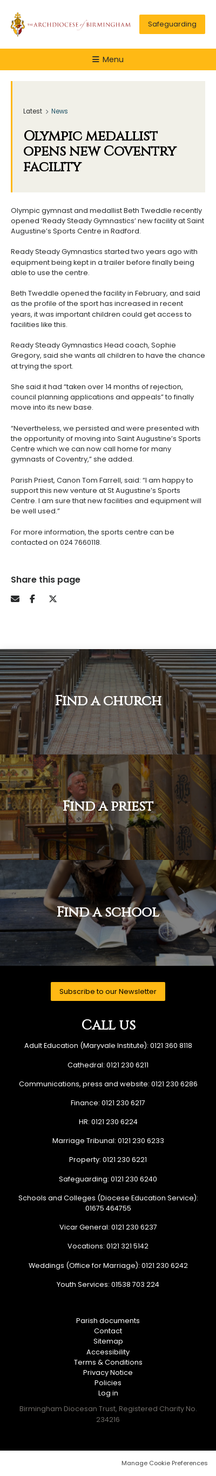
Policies (108, 1382)
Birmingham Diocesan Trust (71, 24)
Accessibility (108, 1352)
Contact (108, 1330)
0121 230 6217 (123, 1102)
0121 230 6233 (141, 1140)
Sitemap (108, 1341)
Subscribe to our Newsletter (108, 991)
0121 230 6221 (125, 1159)
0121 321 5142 (127, 1246)
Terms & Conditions (108, 1362)
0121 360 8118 (171, 1045)
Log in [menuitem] (108, 1393)
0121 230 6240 (134, 1179)
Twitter (57, 599)
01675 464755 (108, 1208)
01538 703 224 (135, 1284)
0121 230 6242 (164, 1265)
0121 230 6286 (174, 1083)
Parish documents (108, 1320)
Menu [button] (113, 59)
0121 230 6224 (114, 1121)
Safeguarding (172, 24)
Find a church (108, 701)
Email (19, 599)
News (59, 111)
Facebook (38, 599)
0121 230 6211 (127, 1065)
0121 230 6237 (134, 1227)
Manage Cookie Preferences (165, 1463)
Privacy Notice (108, 1372)
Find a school (108, 912)
